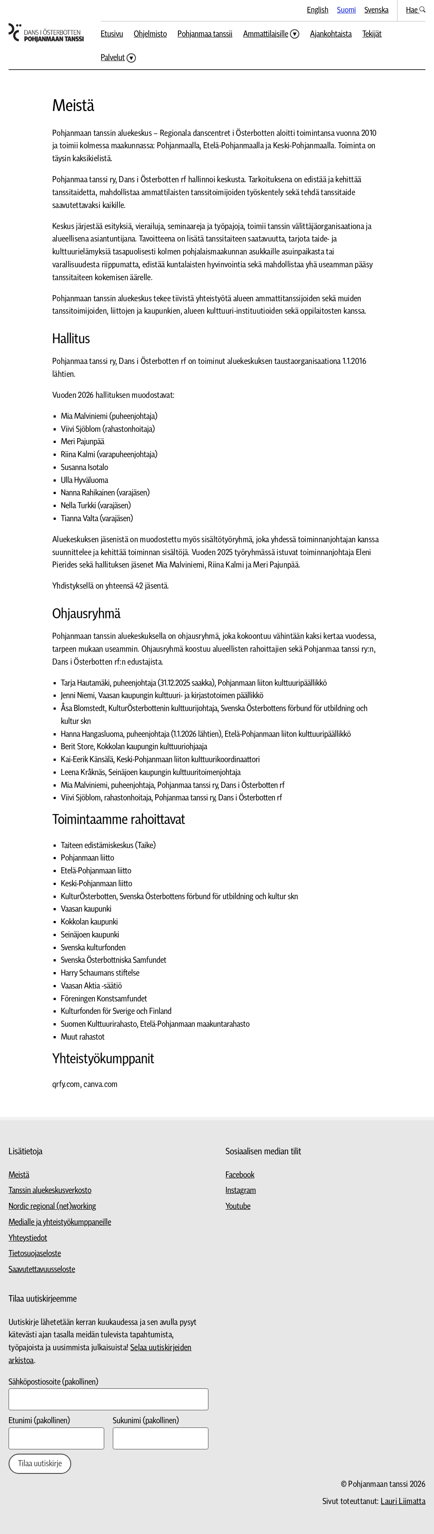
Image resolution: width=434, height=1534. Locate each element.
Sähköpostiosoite (53, 1382)
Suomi (346, 10)
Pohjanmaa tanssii (205, 34)
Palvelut (113, 58)
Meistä (19, 1175)
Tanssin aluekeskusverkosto (50, 1190)
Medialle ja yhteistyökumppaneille (60, 1222)
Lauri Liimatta (403, 1501)
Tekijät (372, 34)
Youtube (238, 1206)
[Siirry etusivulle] (46, 33)
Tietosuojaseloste (35, 1254)
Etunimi (39, 1421)
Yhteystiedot (28, 1238)
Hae (415, 10)
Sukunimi (146, 1421)
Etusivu (112, 34)
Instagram (241, 1190)
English (318, 10)
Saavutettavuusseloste (42, 1270)
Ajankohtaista (331, 34)
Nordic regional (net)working (52, 1206)
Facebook (240, 1175)
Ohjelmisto (150, 34)
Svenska (377, 10)
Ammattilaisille (265, 34)
